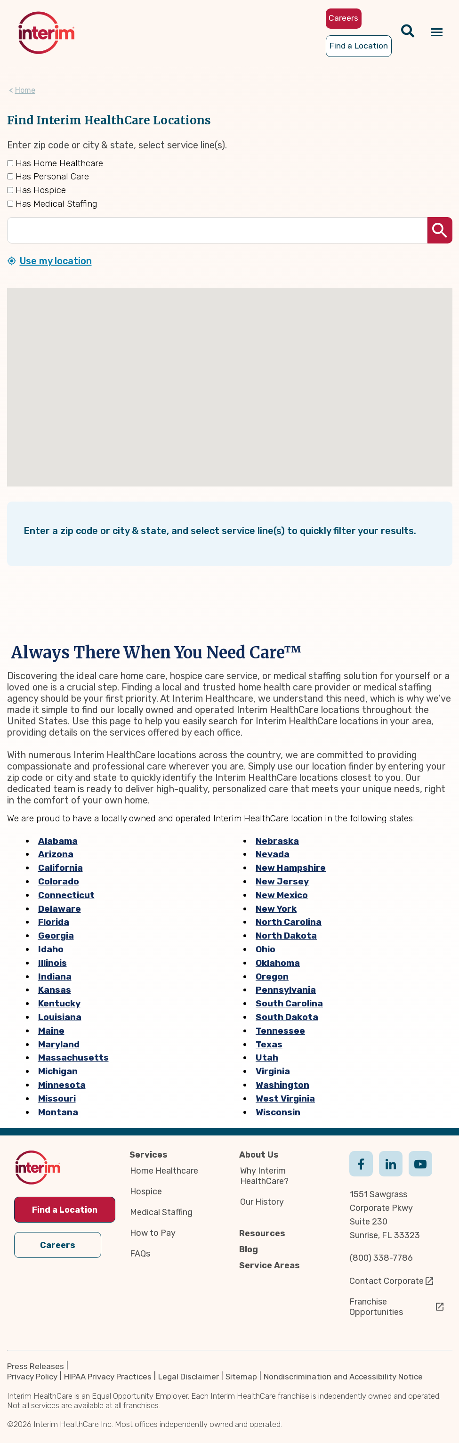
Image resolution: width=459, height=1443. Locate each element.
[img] (46, 32)
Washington (282, 1084)
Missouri (57, 1098)
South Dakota (287, 1017)
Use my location (56, 261)
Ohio (265, 949)
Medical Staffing (161, 1212)
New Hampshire (291, 867)
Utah (267, 1058)
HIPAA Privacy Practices (108, 1376)
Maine (51, 1030)
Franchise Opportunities (376, 1307)
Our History (262, 1202)
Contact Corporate (386, 1281)
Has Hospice (36, 190)
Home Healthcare (164, 1171)
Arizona (55, 854)
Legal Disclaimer (188, 1376)
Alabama (58, 840)
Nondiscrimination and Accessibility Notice (343, 1376)
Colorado (58, 881)
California (60, 867)
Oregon (272, 976)
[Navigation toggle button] (437, 32)
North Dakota (286, 935)
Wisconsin (278, 1112)
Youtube (420, 1173)
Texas (269, 1044)
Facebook (361, 1173)
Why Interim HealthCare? (264, 1176)
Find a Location (64, 1210)
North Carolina (289, 922)
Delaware (59, 908)
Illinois (52, 962)
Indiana (55, 976)
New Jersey (282, 881)
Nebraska (277, 840)
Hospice (146, 1191)
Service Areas (269, 1265)
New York (276, 908)
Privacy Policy (32, 1376)
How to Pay (153, 1233)
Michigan (58, 1071)
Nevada (273, 854)
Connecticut (66, 895)
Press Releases (35, 1366)
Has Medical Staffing (52, 203)
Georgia (56, 935)
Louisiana (59, 1017)
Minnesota (62, 1084)
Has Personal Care (48, 176)
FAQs (140, 1253)
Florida (53, 922)
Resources (262, 1233)
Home (25, 90)
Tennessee (280, 1030)
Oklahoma (278, 962)
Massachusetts (73, 1058)
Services (148, 1155)
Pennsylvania (286, 990)
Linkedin (391, 1173)
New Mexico (282, 895)
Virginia (273, 1071)
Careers (57, 1245)
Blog (248, 1249)
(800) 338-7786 (381, 1258)
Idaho (51, 949)
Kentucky (59, 1003)
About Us (259, 1155)
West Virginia (285, 1098)
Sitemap (241, 1376)
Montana (58, 1112)
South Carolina (289, 1003)
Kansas (54, 990)
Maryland (59, 1044)
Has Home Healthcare (55, 163)
